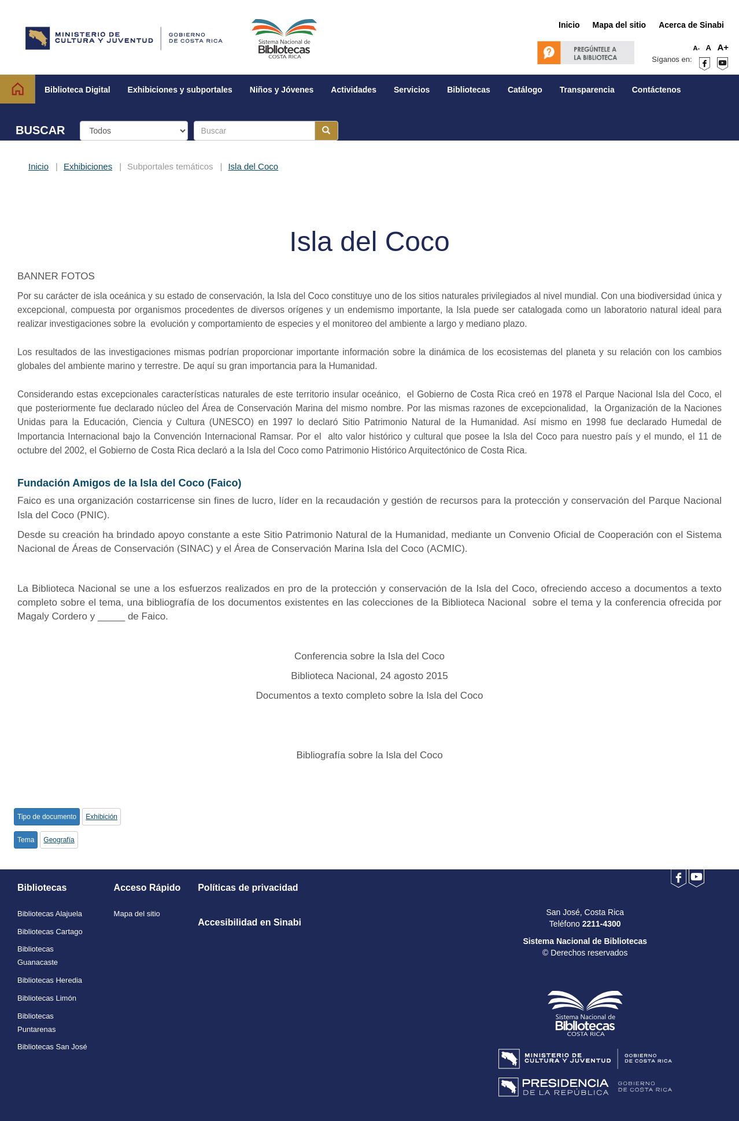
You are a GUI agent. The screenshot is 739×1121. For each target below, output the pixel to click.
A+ (723, 47)
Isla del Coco (253, 166)
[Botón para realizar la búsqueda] (326, 131)
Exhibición (101, 817)
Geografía (58, 840)
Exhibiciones (88, 166)
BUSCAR (40, 130)
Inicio (38, 166)
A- (696, 48)
